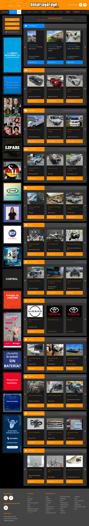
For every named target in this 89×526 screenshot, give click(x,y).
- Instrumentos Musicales (79, 506)
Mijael (31, 212)
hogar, (66, 450)
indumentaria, (82, 450)
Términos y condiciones (32, 502)
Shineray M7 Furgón (35, 129)
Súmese (29, 500)
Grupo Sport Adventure (52, 287)
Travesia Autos (33, 174)
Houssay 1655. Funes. (35, 47)
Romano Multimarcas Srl (74, 248)
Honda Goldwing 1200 (55, 395)
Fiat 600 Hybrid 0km (54, 89)
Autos (47, 496)
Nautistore (32, 364)
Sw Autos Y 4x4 (72, 174)
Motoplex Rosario (34, 249)
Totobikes (51, 477)
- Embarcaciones (63, 502)
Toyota (69, 319)
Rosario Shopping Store (34, 476)
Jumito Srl (51, 58)
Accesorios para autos (50, 512)
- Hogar (75, 498)
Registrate (12, 24)
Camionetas (48, 500)
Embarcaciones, (61, 339)
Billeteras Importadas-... (36, 470)
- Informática (77, 496)
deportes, (75, 450)
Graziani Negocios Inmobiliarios (73, 57)
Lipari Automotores (35, 96)
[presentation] (24, 47)
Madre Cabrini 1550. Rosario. (73, 47)
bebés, (70, 450)
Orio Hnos (51, 212)
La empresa (29, 498)
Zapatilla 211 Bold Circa (74, 470)
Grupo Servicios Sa (54, 249)
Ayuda (28, 504)
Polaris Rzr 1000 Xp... (35, 281)
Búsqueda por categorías (33, 508)
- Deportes (76, 502)
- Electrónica (63, 512)
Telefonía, (47, 450)
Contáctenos (30, 512)
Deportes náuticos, (71, 339)
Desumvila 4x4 (33, 288)
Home (28, 496)
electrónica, (54, 450)
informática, (61, 450)
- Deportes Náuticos (64, 504)
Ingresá (12, 19)
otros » (84, 452)
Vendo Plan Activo (53, 319)
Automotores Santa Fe (73, 400)
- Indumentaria (77, 504)
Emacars (51, 401)
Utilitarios (48, 498)
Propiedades (62, 498)
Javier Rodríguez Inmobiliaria (34, 57)
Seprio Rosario (53, 96)
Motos (47, 504)
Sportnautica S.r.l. (34, 136)
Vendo (50, 174)
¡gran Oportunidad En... (35, 395)
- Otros (75, 508)
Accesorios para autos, (66, 413)
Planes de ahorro (49, 508)
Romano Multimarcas (73, 244)
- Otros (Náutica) (63, 506)
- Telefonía (62, 510)
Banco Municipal (34, 401)
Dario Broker (71, 364)
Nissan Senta (33, 327)
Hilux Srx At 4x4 (52, 168)
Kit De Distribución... (35, 432)
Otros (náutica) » (81, 339)
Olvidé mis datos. (12, 32)
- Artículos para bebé (78, 500)
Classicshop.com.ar (73, 477)
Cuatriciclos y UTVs (50, 506)
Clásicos (47, 510)
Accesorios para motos (78, 413)
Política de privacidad (32, 510)
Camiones (48, 502)
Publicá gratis (12, 28)
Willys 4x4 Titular (72, 395)
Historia (29, 506)
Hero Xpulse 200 (53, 244)
